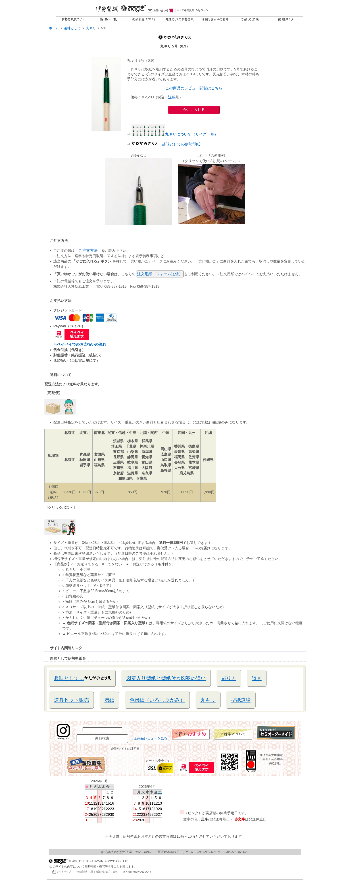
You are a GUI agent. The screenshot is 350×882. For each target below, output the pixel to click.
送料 (172, 97)
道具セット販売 (71, 700)
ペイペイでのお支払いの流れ (81, 344)
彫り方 (228, 678)
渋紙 (109, 700)
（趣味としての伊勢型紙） (167, 144)
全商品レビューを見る (150, 738)
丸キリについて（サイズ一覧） (174, 134)
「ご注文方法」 (88, 250)
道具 (257, 678)
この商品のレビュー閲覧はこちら (193, 88)
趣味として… (82, 678)
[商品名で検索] (102, 729)
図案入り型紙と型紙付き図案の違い (166, 678)
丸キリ (208, 700)
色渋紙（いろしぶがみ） (157, 700)
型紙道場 (241, 700)
